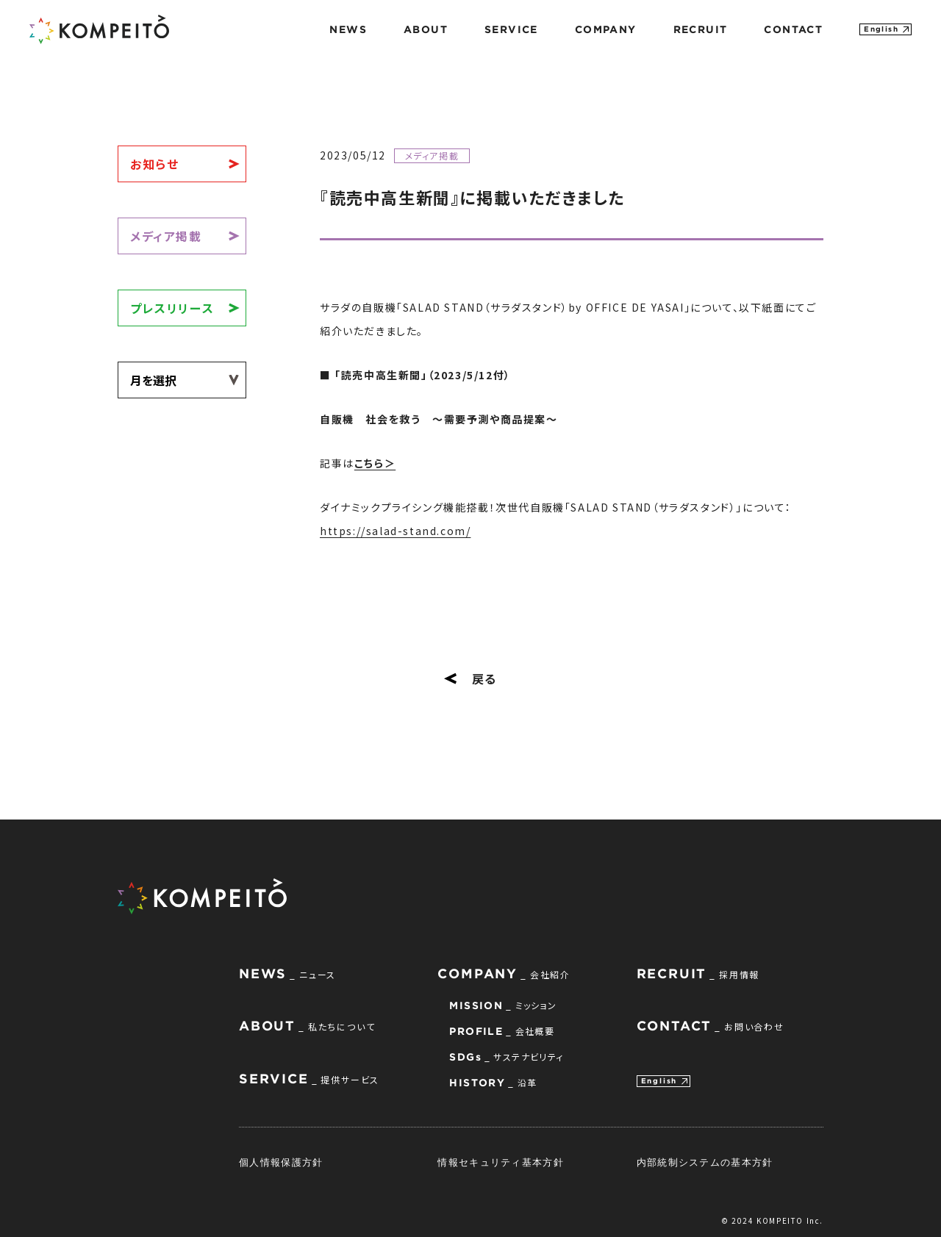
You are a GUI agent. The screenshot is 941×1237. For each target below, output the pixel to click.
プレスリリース (172, 308)
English (881, 29)
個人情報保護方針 (281, 1162)
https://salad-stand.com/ (395, 530)
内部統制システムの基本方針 (705, 1162)
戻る (470, 678)
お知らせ (154, 164)
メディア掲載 (166, 236)
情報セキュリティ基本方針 (500, 1162)
